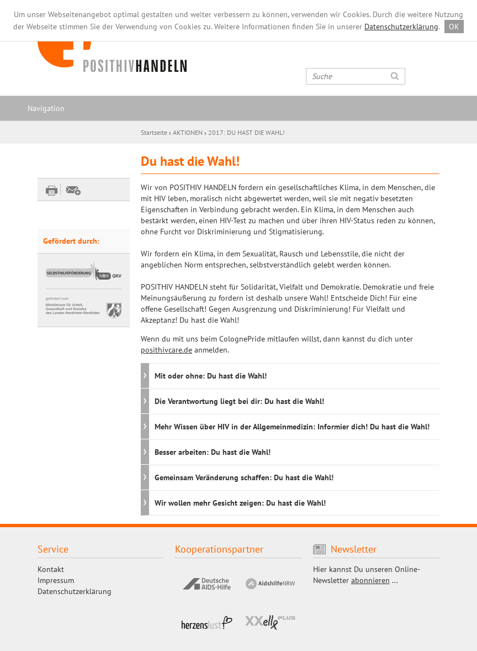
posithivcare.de (166, 350)
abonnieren (370, 580)
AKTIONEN (188, 132)
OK (454, 27)
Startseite (154, 132)
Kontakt (51, 569)
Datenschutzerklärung (401, 27)
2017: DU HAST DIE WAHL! (246, 132)
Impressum (56, 580)
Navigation (46, 108)
